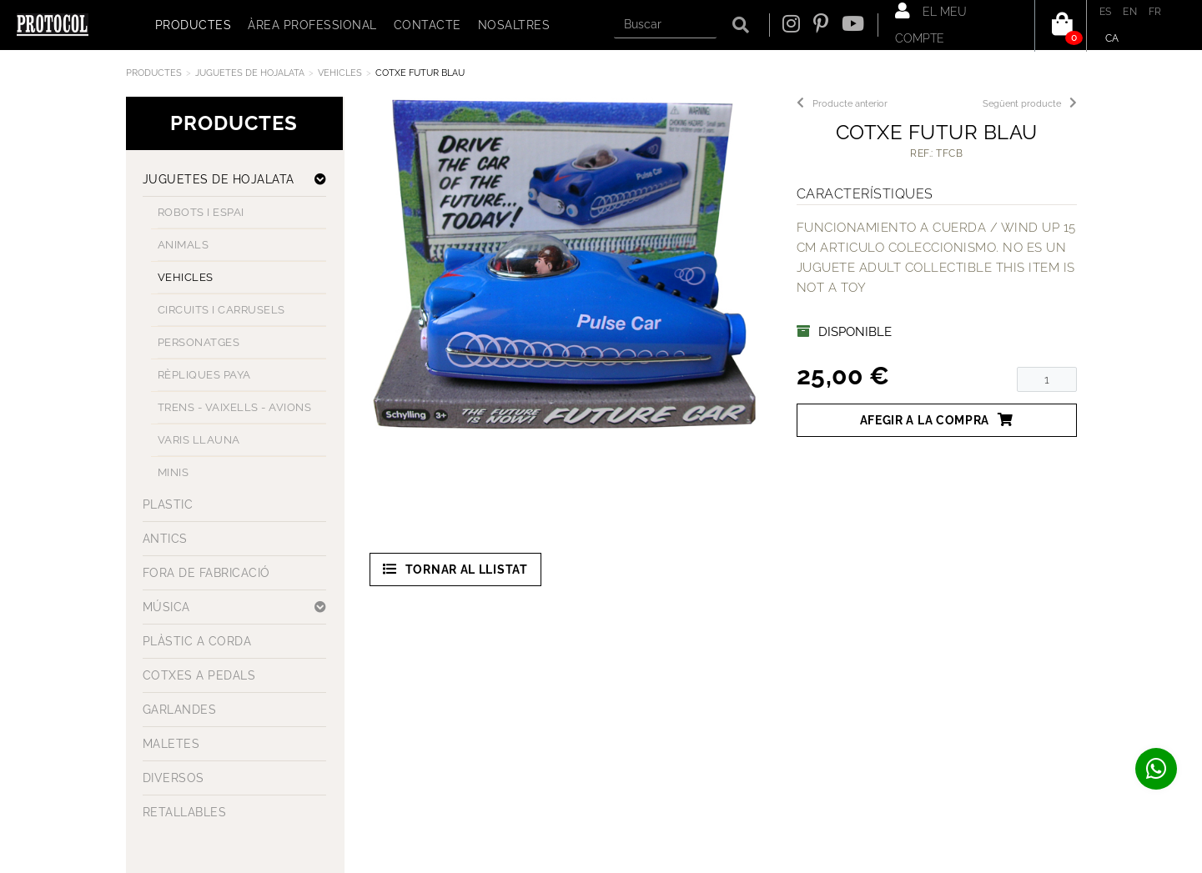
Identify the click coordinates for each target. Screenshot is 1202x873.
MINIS (173, 472)
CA (1112, 38)
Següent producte (1030, 103)
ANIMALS (183, 244)
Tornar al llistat (455, 569)
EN (1130, 12)
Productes (154, 73)
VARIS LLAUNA (199, 440)
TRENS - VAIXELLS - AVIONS (235, 407)
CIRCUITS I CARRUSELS (221, 310)
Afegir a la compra (936, 420)
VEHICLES (340, 73)
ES (1105, 12)
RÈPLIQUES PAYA (204, 375)
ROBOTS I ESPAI (201, 212)
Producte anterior (842, 103)
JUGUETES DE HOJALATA (249, 73)
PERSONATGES (199, 342)
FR (1155, 12)
